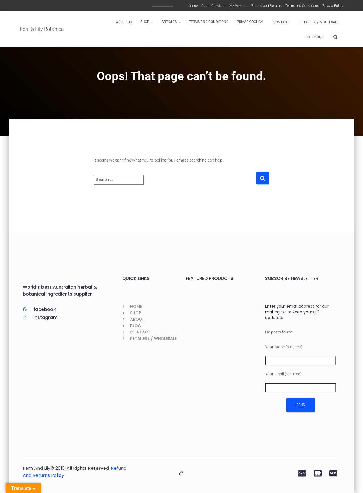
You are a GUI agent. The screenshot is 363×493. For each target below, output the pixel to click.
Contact (281, 22)
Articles (171, 22)
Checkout (218, 6)
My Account (238, 6)
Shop (146, 22)
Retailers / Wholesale (319, 22)
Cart (204, 6)
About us (123, 22)
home (193, 6)
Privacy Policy (332, 6)
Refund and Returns (266, 6)
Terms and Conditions (302, 6)
